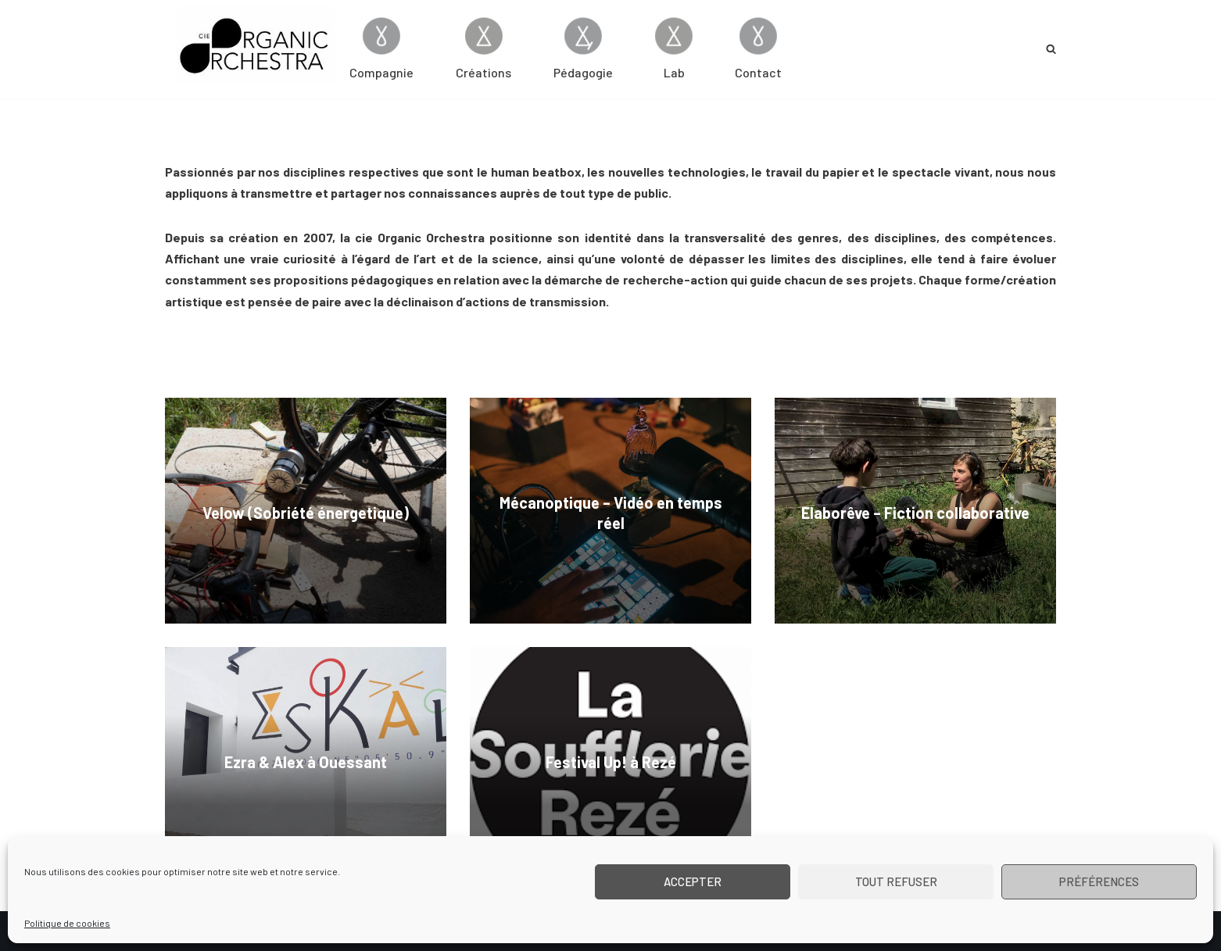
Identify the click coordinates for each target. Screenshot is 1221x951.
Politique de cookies (67, 922)
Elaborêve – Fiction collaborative (915, 512)
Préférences (1099, 881)
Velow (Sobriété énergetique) (305, 512)
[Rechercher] (1051, 49)
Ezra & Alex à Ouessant (305, 762)
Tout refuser (896, 881)
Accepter (693, 881)
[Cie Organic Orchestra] (256, 45)
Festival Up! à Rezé (611, 762)
